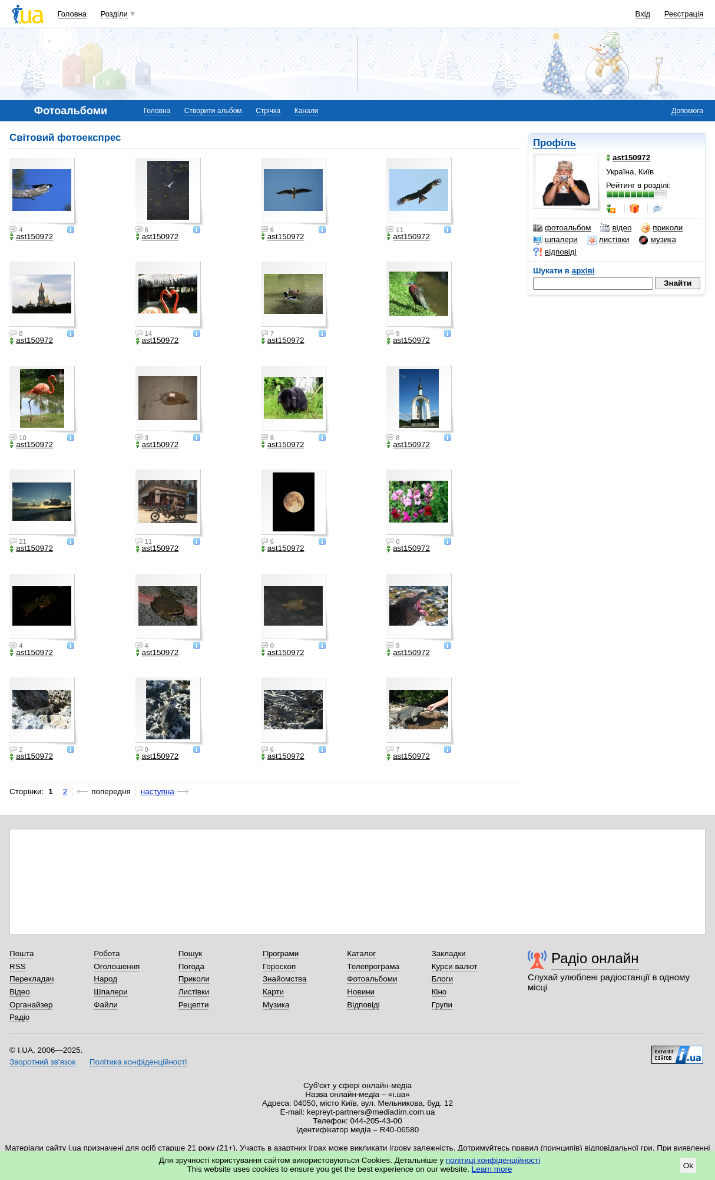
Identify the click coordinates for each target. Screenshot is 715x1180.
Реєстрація (683, 13)
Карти (273, 991)
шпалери (555, 239)
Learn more (492, 1169)
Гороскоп (279, 966)
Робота (107, 953)
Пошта (21, 953)
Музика (276, 1004)
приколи (662, 228)
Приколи (194, 978)
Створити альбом (213, 111)
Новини (361, 991)
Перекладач (31, 978)
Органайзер (30, 1004)
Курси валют (455, 966)
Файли (106, 1004)
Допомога (687, 111)
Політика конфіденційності (138, 1061)
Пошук (190, 953)
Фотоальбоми (372, 978)
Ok (688, 1165)
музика (657, 239)
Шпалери (110, 991)
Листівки (194, 991)
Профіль (554, 142)
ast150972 (31, 236)
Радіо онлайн (595, 958)
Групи (442, 1004)
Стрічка (268, 111)
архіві (583, 270)
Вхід (643, 13)
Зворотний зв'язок (42, 1061)
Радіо (19, 1017)
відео (615, 228)
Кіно (439, 991)
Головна (72, 13)
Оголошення (117, 966)
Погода (191, 966)
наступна (157, 791)
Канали (306, 111)
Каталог (361, 953)
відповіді (555, 252)
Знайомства (285, 978)
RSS (17, 966)
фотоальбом (562, 228)
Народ (105, 978)
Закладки (449, 953)
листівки (608, 239)
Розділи (114, 13)
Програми (281, 953)
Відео (19, 991)
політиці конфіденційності (493, 1160)
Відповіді (363, 1004)
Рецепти (193, 1004)
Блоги (443, 978)
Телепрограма (373, 966)
